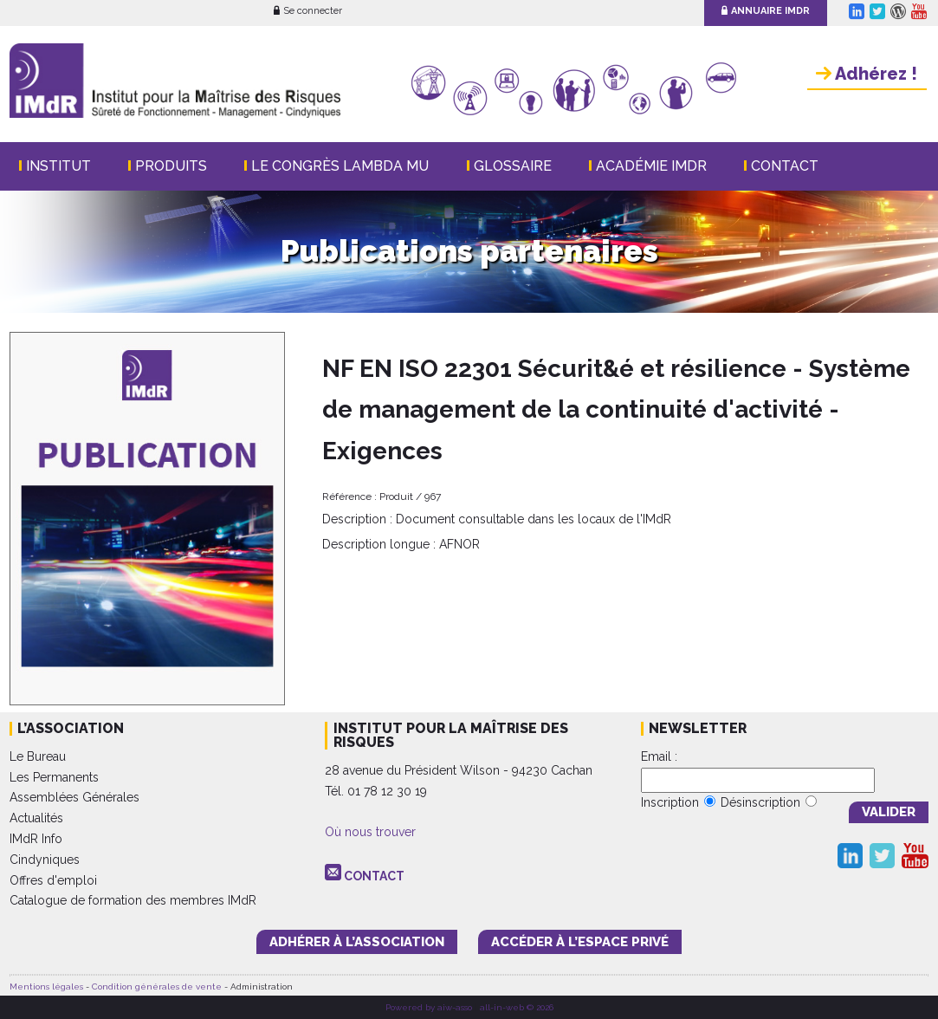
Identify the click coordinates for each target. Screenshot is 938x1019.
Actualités (36, 818)
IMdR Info (36, 839)
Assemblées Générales (74, 797)
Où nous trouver (370, 832)
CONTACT (374, 876)
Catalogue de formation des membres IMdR (133, 900)
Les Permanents (54, 777)
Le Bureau (38, 756)
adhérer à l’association (356, 942)
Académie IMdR (651, 166)
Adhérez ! (866, 73)
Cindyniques (45, 859)
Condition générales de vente (157, 986)
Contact (784, 166)
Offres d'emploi (53, 880)
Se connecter (308, 10)
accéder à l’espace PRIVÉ (580, 942)
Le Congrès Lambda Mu (340, 166)
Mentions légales (46, 986)
